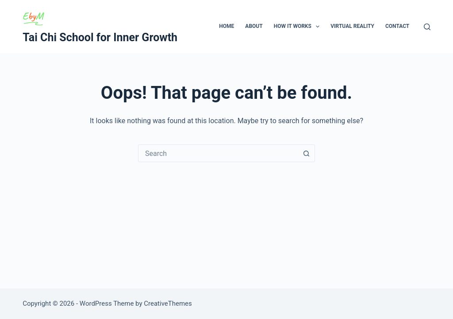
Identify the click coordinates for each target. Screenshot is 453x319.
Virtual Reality (352, 26)
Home (226, 26)
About (253, 26)
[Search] (427, 26)
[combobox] (218, 153)
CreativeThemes (168, 303)
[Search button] (306, 153)
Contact (397, 26)
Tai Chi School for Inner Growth (100, 37)
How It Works (298, 26)
